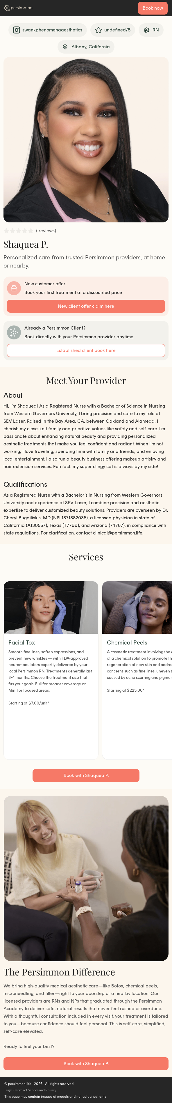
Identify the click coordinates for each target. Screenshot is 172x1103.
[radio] (6, 231)
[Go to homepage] (18, 8)
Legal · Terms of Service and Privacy (30, 1090)
